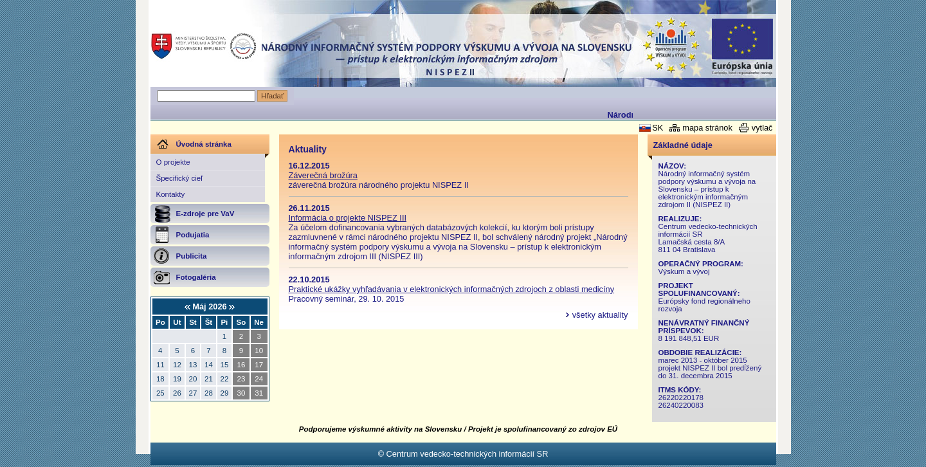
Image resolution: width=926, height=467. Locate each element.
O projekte (173, 162)
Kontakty (170, 194)
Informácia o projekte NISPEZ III (348, 218)
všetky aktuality (600, 315)
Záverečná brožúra (323, 175)
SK (657, 128)
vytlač (762, 128)
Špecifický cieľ (179, 178)
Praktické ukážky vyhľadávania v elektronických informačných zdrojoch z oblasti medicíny (452, 289)
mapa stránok (707, 128)
